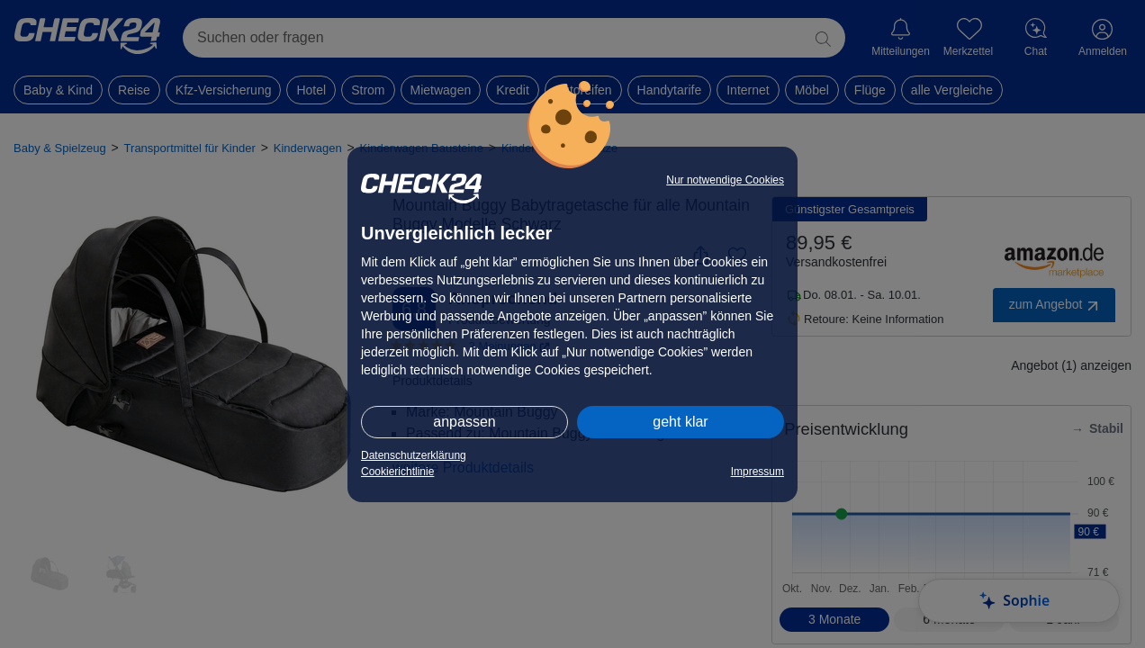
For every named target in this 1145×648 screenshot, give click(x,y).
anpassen (464, 421)
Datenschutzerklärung (413, 455)
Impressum (757, 471)
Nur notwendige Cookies (725, 180)
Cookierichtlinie (397, 471)
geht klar (680, 421)
